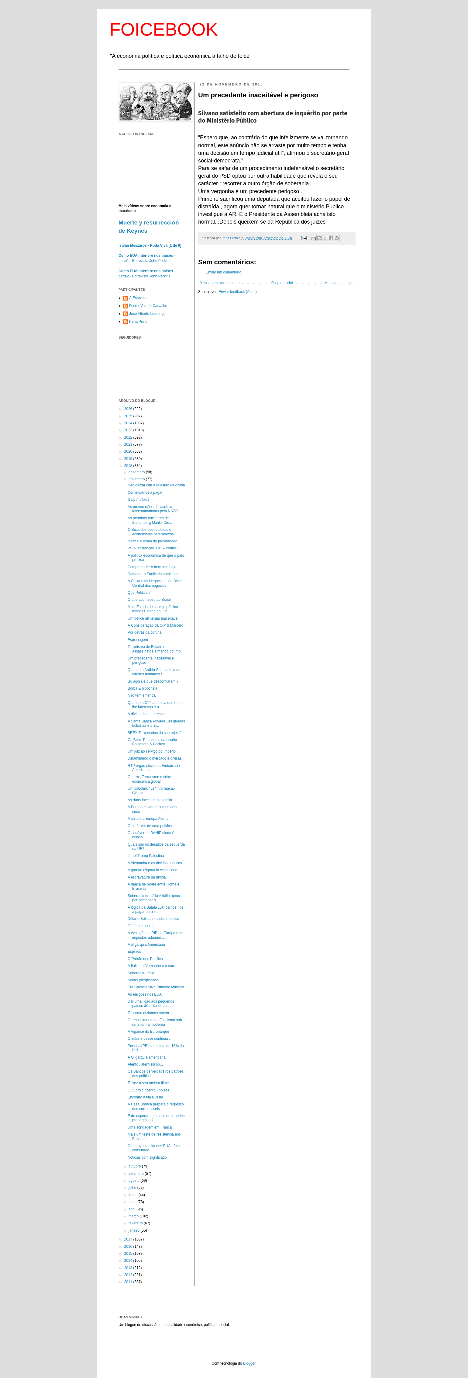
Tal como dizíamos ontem (148, 1013)
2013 (128, 1268)
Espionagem (138, 640)
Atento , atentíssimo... (145, 1064)
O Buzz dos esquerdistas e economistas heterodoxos (151, 531)
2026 (128, 409)
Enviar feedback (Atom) (237, 292)
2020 (128, 451)
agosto (134, 1180)
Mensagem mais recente (219, 283)
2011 (128, 1282)
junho (134, 1195)
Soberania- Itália (141, 973)
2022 (128, 437)
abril (132, 1209)
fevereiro (136, 1223)
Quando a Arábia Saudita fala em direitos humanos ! (154, 672)
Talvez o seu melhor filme (148, 1083)
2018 (128, 466)
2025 (128, 416)
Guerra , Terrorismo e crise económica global (149, 779)
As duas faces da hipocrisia (150, 800)
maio (133, 1202)
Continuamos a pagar (145, 492)
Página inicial (282, 283)
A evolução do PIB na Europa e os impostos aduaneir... (155, 935)
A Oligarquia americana (147, 1057)
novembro (137, 479)
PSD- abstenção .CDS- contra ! (153, 548)
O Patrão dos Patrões (145, 959)
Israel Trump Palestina (146, 856)
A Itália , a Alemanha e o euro (151, 966)
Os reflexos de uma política (150, 826)
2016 (128, 1246)
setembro (137, 1173)
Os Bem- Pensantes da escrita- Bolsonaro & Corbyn (153, 742)
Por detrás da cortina (144, 632)
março (134, 1216)
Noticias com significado (147, 1157)
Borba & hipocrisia (142, 688)
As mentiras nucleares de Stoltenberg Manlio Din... (150, 520)
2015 (128, 1253)
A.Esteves (137, 298)
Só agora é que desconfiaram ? (153, 681)
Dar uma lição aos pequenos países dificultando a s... (151, 1003)
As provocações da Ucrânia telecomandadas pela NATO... (154, 509)
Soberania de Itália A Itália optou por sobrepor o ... (154, 898)
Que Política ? (139, 592)
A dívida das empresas (146, 714)
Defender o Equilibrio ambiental (153, 574)
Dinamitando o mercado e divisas (154, 758)
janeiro (134, 1230)
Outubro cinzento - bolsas (148, 1090)
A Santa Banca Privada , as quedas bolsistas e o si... (156, 723)
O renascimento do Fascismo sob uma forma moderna (155, 1022)
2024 (128, 423)
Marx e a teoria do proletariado (152, 541)
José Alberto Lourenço (147, 313)
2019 (128, 459)
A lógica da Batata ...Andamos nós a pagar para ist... (155, 909)
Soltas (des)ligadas (143, 980)
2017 (128, 1239)
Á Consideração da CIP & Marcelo (155, 625)
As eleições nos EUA (145, 994)
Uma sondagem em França (150, 1127)
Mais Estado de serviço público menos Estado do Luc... (153, 609)
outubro (135, 1166)
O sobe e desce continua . (149, 1038)
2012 (128, 1275)
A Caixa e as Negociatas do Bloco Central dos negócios (155, 583)
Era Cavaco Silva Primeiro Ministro (156, 987)
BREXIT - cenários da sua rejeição (156, 733)
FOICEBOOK (163, 29)
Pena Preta (138, 321)
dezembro (137, 472)
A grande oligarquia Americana (152, 870)
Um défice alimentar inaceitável (153, 618)
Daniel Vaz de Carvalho (148, 306)
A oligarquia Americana (146, 944)
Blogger (249, 1363)
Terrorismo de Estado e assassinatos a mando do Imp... (156, 649)
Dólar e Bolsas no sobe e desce (153, 919)
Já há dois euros (141, 926)
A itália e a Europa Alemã (148, 818)
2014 (128, 1260)
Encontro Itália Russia (145, 1097)
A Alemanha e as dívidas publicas (155, 863)
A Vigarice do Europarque (148, 1031)
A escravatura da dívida (147, 877)
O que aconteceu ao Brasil (149, 599)
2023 (128, 430)
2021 (128, 444)
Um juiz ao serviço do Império (152, 751)
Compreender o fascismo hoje (152, 567)
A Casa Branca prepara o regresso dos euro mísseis (156, 1106)
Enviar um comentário (223, 272)
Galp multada (138, 499)
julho (133, 1187)
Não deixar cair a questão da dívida (156, 485)
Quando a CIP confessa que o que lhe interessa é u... (156, 705)
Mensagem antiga (339, 283)
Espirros (134, 951)
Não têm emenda (142, 695)
